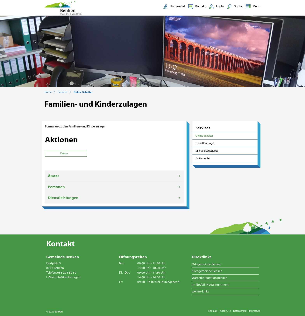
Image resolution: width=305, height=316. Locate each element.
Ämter (53, 176)
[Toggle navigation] (252, 6)
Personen (56, 187)
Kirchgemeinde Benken (207, 271)
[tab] (114, 176)
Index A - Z (225, 311)
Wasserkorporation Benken (209, 278)
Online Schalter (204, 137)
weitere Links (200, 291)
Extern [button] (64, 153)
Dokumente (202, 158)
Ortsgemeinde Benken (206, 264)
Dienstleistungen (205, 143)
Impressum (254, 311)
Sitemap (212, 311)
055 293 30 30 (66, 272)
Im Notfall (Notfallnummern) (211, 284)
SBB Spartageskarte (206, 150)
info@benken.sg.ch (68, 277)
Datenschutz (239, 311)
